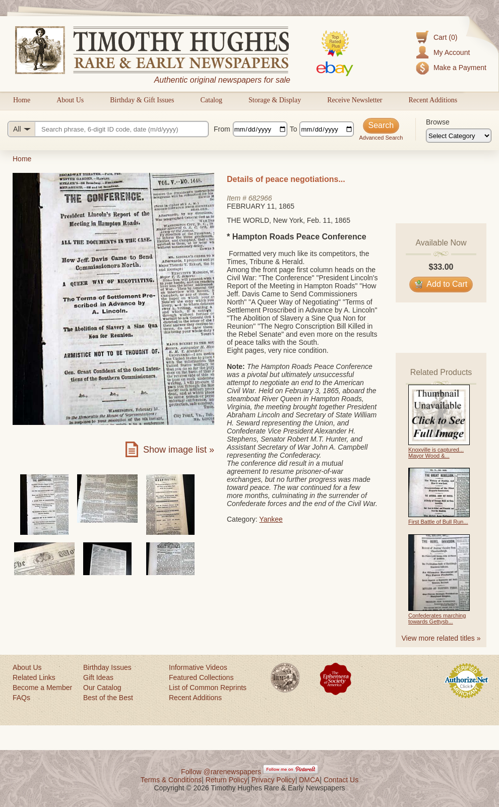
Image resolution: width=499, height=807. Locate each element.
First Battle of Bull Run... (438, 522)
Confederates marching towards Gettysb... (437, 618)
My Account (451, 52)
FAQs (21, 698)
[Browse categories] (458, 136)
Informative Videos (198, 667)
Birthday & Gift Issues (142, 100)
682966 (260, 198)
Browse (438, 122)
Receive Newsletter (354, 100)
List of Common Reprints (207, 688)
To (293, 129)
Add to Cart (441, 284)
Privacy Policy (273, 780)
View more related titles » (441, 638)
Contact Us (341, 780)
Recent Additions (432, 100)
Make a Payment (459, 68)
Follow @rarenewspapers (221, 772)
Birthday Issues (107, 667)
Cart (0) (445, 37)
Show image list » (178, 450)
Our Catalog (102, 688)
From (222, 129)
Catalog (211, 100)
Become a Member (42, 688)
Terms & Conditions (171, 780)
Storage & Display (274, 100)
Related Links (34, 677)
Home (21, 100)
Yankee (270, 519)
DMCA (309, 780)
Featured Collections (201, 677)
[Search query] (108, 129)
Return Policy (226, 780)
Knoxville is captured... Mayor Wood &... (436, 453)
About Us (70, 100)
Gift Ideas (98, 677)
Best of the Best (108, 698)
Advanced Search (381, 138)
